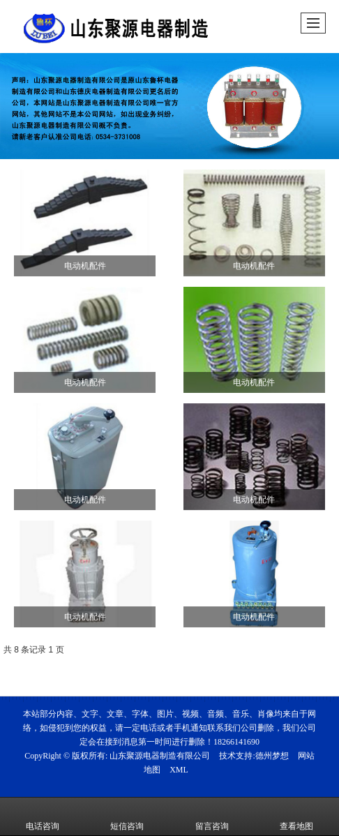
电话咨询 (42, 816)
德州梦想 (272, 756)
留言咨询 (212, 816)
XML (179, 770)
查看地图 (296, 816)
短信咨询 (127, 816)
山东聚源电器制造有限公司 (160, 756)
